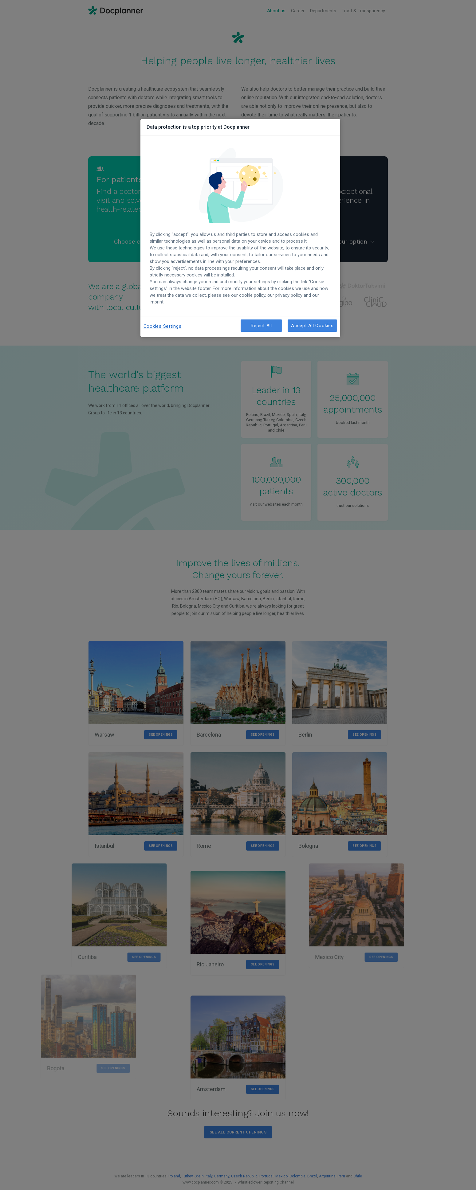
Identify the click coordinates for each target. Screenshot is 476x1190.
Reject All (261, 325)
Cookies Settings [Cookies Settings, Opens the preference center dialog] (163, 326)
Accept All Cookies (312, 325)
